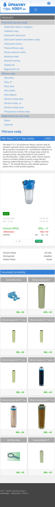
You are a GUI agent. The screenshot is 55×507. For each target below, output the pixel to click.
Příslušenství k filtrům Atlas (17, 111)
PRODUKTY (7, 17)
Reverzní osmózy (12, 60)
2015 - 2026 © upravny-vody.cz (13, 491)
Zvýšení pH (9, 65)
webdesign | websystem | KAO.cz (14, 493)
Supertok (8, 124)
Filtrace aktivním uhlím (15, 52)
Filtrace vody (8, 73)
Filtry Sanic (9, 86)
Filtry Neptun (10, 94)
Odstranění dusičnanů (14, 35)
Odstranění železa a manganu (18, 26)
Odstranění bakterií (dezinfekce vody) (22, 39)
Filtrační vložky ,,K (12, 103)
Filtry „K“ (8, 82)
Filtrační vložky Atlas (13, 99)
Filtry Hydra (9, 90)
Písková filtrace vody (14, 48)
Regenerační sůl (11, 69)
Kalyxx (7, 120)
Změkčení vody (11, 31)
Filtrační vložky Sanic (14, 107)
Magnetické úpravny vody (15, 116)
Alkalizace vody (11, 56)
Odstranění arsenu (13, 43)
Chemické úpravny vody (14, 22)
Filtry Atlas (9, 77)
